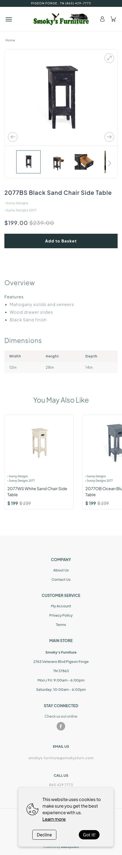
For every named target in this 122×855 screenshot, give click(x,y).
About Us (61, 570)
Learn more (54, 819)
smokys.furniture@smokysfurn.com (61, 758)
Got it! (89, 835)
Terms (61, 624)
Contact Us (61, 579)
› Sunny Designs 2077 (20, 210)
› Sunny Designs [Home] (16, 203)
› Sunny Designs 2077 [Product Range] (21, 481)
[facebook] (61, 726)
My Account (61, 606)
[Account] (102, 19)
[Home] (61, 19)
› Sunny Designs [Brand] (17, 476)
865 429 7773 (61, 784)
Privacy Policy (60, 615)
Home (10, 40)
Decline (44, 835)
